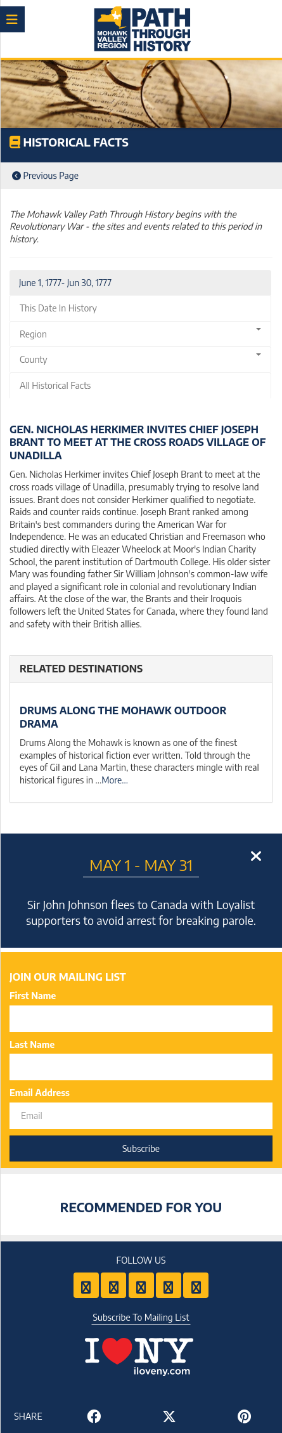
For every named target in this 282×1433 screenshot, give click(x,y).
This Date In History (58, 308)
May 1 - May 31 (141, 864)
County (140, 359)
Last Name (32, 1044)
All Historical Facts (55, 385)
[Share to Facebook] (94, 1416)
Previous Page (45, 175)
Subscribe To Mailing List (141, 1317)
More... (114, 780)
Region (140, 333)
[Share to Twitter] (169, 1416)
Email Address (40, 1092)
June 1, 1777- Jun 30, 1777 (65, 282)
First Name (33, 995)
